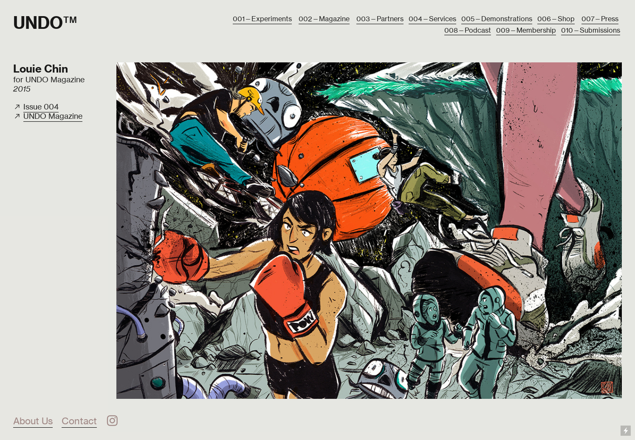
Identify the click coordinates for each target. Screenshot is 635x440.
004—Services (432, 18)
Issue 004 (41, 106)
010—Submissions (590, 30)
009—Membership (526, 30)
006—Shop (556, 18)
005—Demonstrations (496, 18)
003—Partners (380, 18)
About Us (33, 420)
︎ (112, 420)
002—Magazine (324, 18)
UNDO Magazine (52, 116)
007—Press (599, 18)
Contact (79, 420)
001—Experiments (262, 18)
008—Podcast (467, 30)
